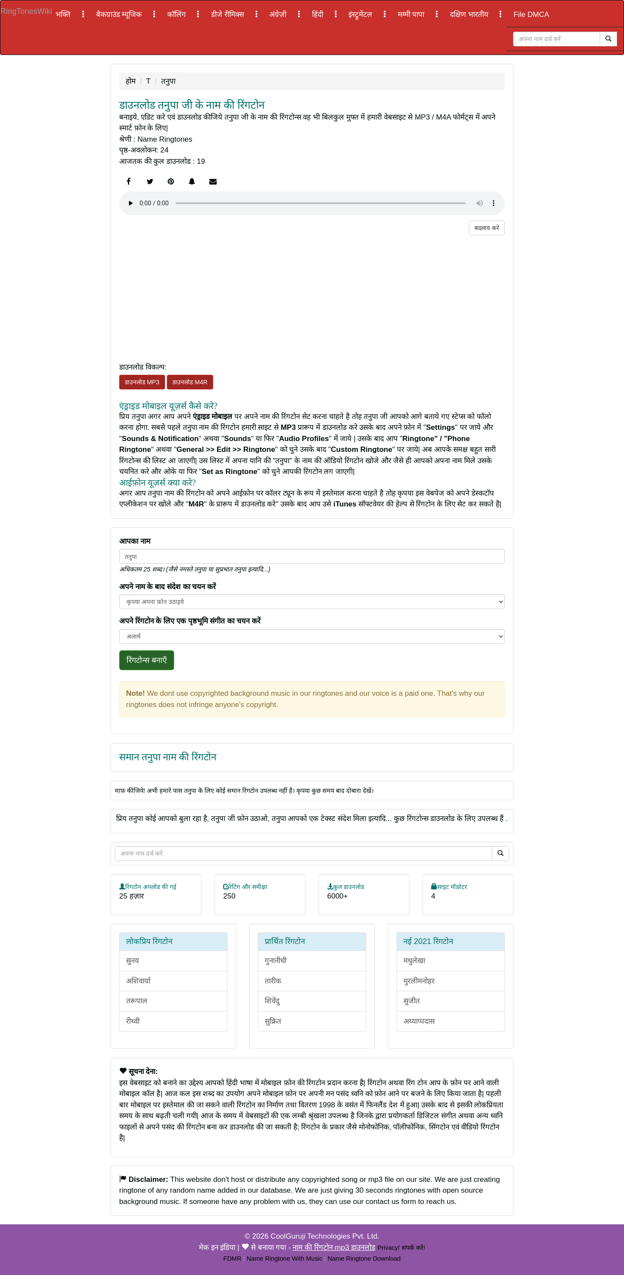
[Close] (556, 39)
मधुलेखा (414, 961)
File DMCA (531, 14)
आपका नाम (134, 541)
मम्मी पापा (412, 14)
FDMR (232, 1258)
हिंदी (318, 14)
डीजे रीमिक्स (228, 14)
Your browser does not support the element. (312, 203)
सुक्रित (273, 1021)
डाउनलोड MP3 (142, 382)
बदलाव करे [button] (486, 227)
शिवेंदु (272, 1001)
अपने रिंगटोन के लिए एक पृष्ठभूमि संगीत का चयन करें (189, 621)
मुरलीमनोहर (419, 981)
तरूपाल (136, 1001)
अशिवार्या (138, 981)
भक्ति (64, 14)
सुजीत (411, 1001)
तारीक (273, 981)
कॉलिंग (177, 14)
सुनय (132, 961)
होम (131, 81)
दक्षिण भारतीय (470, 14)
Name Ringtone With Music (284, 1258)
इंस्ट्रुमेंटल (361, 14)
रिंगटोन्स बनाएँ (147, 660)
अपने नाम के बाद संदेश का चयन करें (167, 587)
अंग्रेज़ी (279, 14)
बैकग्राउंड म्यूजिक (120, 14)
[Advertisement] (312, 296)
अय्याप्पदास (419, 1021)
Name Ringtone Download (364, 1258)
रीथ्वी (133, 1021)
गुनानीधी (275, 961)
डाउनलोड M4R (189, 382)
